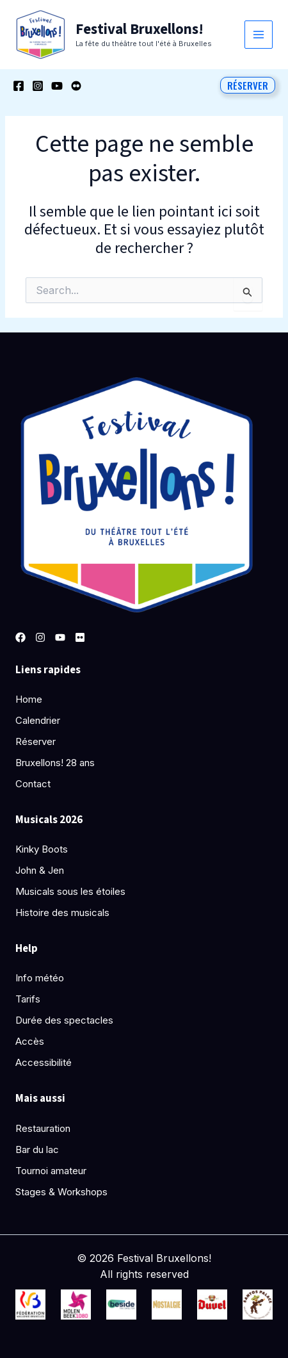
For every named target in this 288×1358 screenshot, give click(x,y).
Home (28, 699)
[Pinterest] (80, 637)
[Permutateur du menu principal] (258, 34)
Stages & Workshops (61, 1192)
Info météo (39, 978)
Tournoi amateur (50, 1171)
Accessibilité (43, 1062)
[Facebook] (18, 86)
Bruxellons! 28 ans (55, 763)
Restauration (42, 1128)
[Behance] (76, 86)
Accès (29, 1041)
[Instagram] (38, 86)
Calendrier (37, 720)
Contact (33, 784)
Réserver (35, 741)
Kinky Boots (41, 849)
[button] (247, 85)
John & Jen (39, 870)
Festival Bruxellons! (140, 29)
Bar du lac (37, 1149)
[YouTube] (57, 86)
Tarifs (27, 999)
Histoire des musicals (62, 912)
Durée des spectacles (64, 1020)
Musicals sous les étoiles (70, 891)
